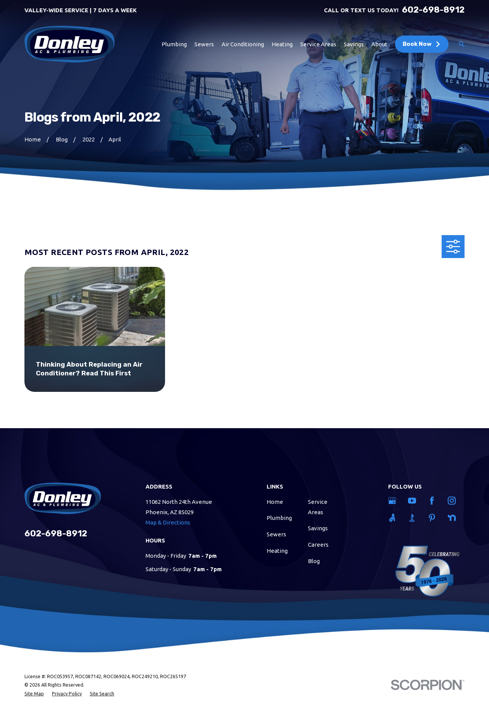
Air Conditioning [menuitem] (243, 44)
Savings (318, 528)
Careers (318, 544)
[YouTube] (413, 501)
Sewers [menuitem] (204, 44)
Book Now (422, 44)
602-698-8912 (433, 10)
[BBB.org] (413, 518)
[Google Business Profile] (393, 501)
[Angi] (393, 518)
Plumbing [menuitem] (174, 44)
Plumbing (279, 518)
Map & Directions (168, 522)
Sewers (276, 534)
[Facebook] (433, 501)
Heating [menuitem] (282, 44)
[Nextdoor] (453, 518)
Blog (314, 561)
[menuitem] (34, 693)
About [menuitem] (379, 44)
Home (275, 502)
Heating (277, 550)
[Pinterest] (433, 518)
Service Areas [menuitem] (318, 44)
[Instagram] (453, 501)
